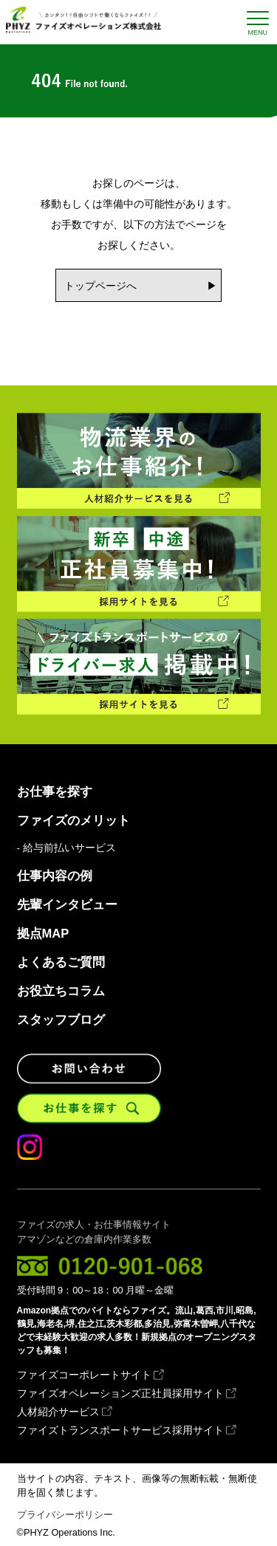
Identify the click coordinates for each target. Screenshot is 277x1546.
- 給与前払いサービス (66, 848)
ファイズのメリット (73, 820)
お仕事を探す (54, 792)
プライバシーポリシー (65, 1514)
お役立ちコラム (61, 991)
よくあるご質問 (61, 962)
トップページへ (100, 286)
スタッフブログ (61, 1020)
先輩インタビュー (67, 905)
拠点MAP (43, 933)
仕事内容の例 (54, 876)
